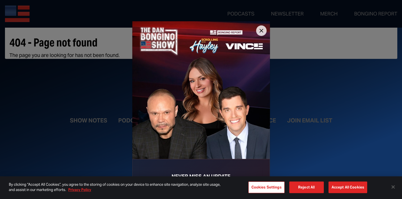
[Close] (261, 30)
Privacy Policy (79, 189)
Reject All (306, 187)
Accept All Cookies (348, 187)
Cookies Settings (266, 187)
